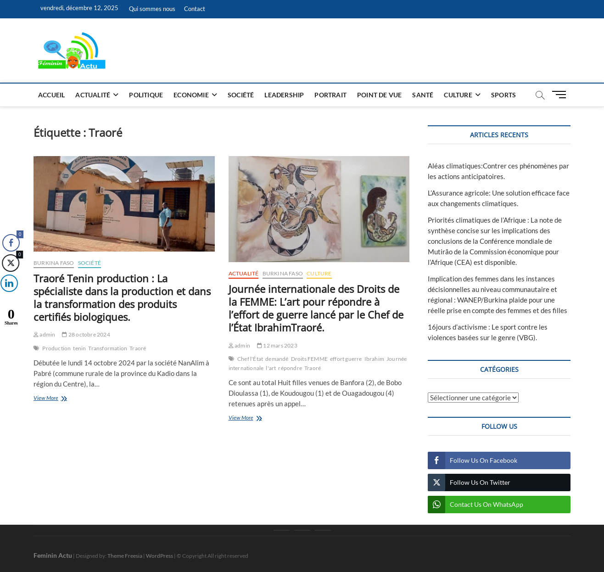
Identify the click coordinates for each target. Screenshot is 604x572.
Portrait (330, 95)
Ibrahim (374, 358)
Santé (422, 95)
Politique (146, 95)
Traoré (137, 348)
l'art (271, 368)
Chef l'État (250, 358)
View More (62, 399)
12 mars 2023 (277, 345)
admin (44, 334)
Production (56, 348)
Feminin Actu (53, 555)
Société (241, 95)
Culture (458, 95)
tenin (79, 348)
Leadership (284, 95)
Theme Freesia (124, 555)
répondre (290, 368)
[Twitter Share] (9, 263)
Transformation (107, 348)
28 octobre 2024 (86, 334)
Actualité (92, 95)
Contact (194, 8)
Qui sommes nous (152, 8)
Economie (191, 95)
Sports (503, 95)
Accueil (51, 95)
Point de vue (379, 95)
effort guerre (346, 358)
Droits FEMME (309, 358)
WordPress (159, 555)
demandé (276, 358)
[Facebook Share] (11, 243)
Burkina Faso (54, 262)
